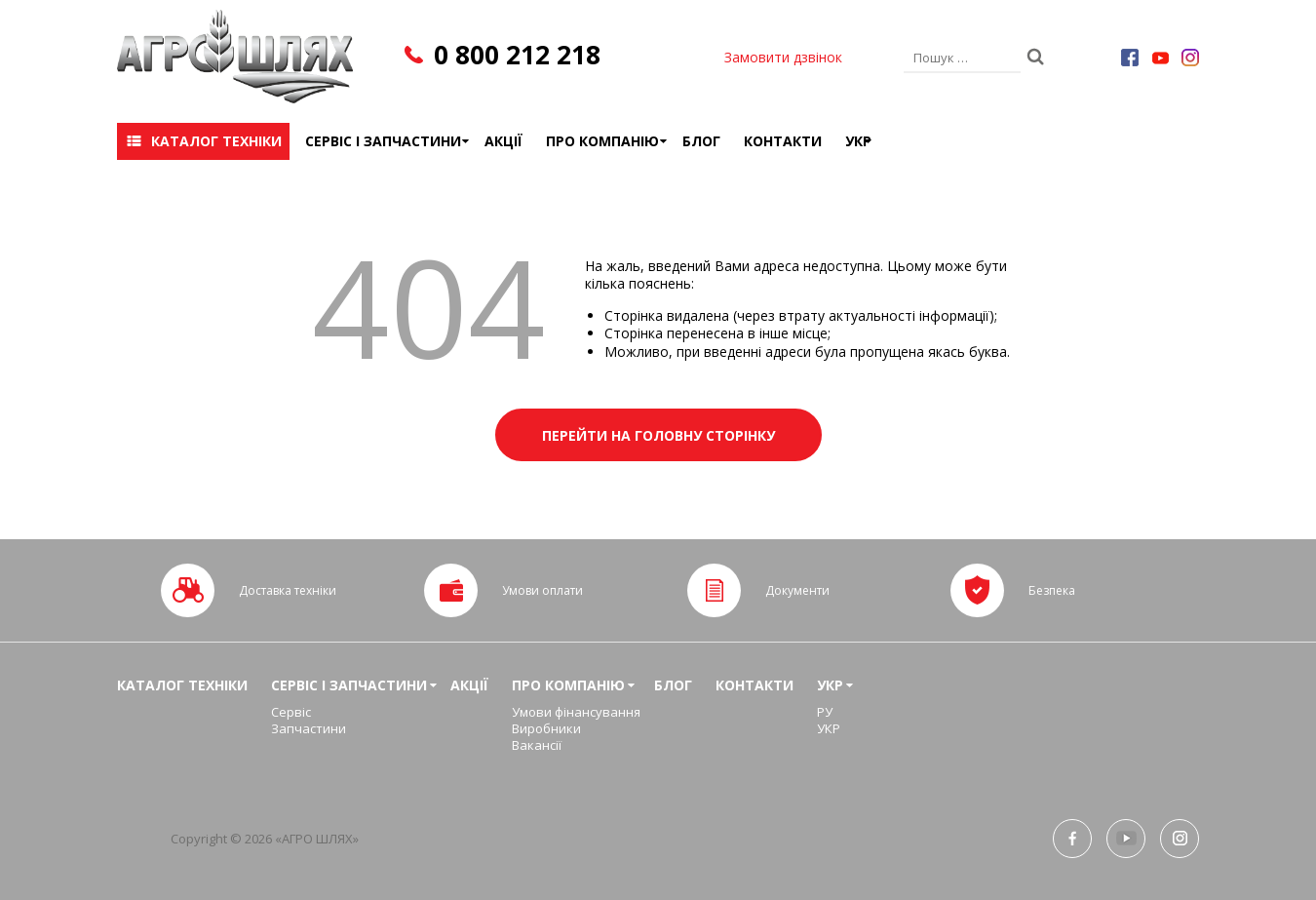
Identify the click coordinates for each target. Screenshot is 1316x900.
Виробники (546, 728)
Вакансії (536, 745)
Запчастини (308, 728)
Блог (701, 141)
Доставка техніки (287, 590)
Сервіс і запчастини (383, 141)
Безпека (1051, 590)
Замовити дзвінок (783, 57)
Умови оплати (542, 590)
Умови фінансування (576, 712)
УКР (858, 141)
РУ (824, 712)
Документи (797, 590)
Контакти (783, 141)
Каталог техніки (216, 141)
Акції (503, 141)
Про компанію (602, 141)
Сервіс (291, 712)
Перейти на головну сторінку (658, 435)
